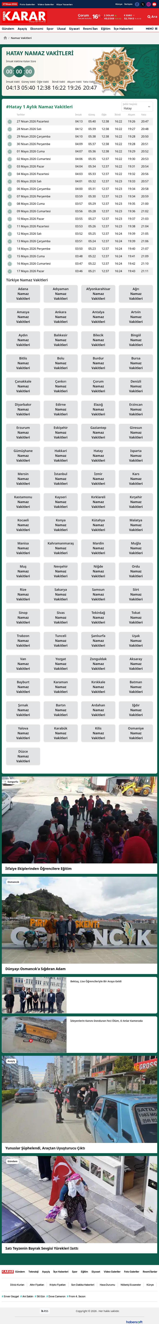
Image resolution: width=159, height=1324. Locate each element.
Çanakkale (23, 386)
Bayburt (23, 687)
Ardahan (98, 710)
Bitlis (23, 363)
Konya (60, 525)
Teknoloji (33, 1271)
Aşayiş (22, 28)
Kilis (98, 733)
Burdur (98, 363)
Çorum (98, 386)
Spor (50, 28)
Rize (23, 594)
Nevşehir (60, 571)
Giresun (135, 432)
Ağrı (135, 294)
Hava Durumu (107, 1284)
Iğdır (135, 710)
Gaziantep (98, 432)
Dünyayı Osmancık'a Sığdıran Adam (35, 969)
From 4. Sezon (76, 1296)
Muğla (135, 548)
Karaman (60, 687)
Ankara (60, 317)
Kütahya (98, 525)
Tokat (135, 617)
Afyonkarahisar (98, 294)
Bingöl (135, 340)
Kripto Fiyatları (58, 1284)
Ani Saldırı (26, 1296)
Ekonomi (36, 28)
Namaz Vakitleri (20, 38)
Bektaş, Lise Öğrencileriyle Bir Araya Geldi (96, 981)
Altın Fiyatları (37, 1284)
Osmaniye (135, 733)
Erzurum (23, 432)
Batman (135, 687)
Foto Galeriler (27, 4)
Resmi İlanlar (150, 1271)
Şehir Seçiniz (130, 104)
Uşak (135, 641)
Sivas (60, 617)
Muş (23, 571)
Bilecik (98, 340)
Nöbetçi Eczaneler (131, 1284)
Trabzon (23, 641)
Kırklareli (98, 502)
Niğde (98, 571)
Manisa (23, 548)
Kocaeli (23, 525)
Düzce (23, 756)
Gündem (8, 28)
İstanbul (60, 479)
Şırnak (23, 710)
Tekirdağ (98, 617)
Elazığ (98, 409)
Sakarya (60, 594)
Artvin (135, 317)
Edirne (60, 409)
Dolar (109, 15)
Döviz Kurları (17, 1284)
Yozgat (60, 664)
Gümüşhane (23, 456)
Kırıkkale (98, 687)
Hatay (98, 456)
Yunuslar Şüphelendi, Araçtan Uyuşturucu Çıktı (45, 1148)
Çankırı (60, 386)
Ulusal (61, 28)
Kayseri (60, 502)
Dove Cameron (55, 1296)
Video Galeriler (46, 4)
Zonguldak (98, 664)
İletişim (128, 4)
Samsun (98, 594)
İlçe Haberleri (123, 28)
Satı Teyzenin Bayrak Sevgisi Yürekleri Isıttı (41, 1248)
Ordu (135, 571)
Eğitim (105, 28)
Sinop (23, 617)
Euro (128, 15)
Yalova (23, 733)
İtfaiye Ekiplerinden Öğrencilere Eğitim (38, 868)
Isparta (135, 456)
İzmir (98, 479)
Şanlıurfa (98, 641)
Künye (118, 4)
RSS (44, 1311)
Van (23, 664)
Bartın (60, 710)
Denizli (135, 386)
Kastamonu (23, 502)
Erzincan (135, 409)
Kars (135, 479)
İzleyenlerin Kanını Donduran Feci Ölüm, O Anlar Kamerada (106, 1020)
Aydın (23, 340)
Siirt (135, 594)
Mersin (23, 479)
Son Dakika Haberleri (82, 1284)
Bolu (60, 363)
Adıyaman (60, 294)
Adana (23, 294)
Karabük (60, 733)
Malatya (135, 525)
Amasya (23, 317)
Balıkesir (60, 340)
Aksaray (135, 664)
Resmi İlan (90, 28)
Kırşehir (135, 502)
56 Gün (40, 1296)
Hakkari (60, 456)
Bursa (135, 363)
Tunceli (60, 641)
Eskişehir (60, 432)
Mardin (98, 548)
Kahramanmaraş (60, 548)
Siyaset (74, 28)
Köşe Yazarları (64, 4)
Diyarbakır (23, 409)
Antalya (98, 317)
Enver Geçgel (10, 1296)
